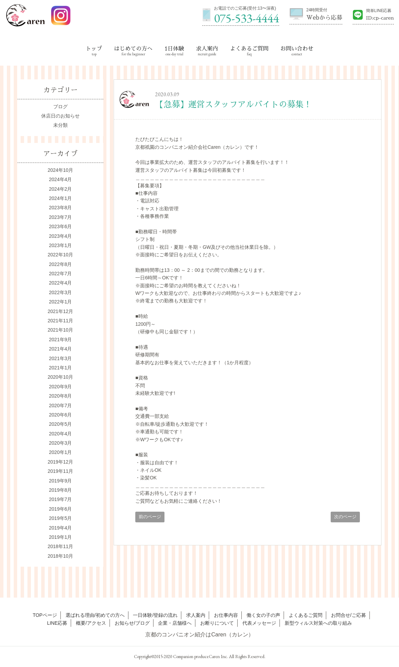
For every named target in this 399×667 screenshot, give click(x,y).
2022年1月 (60, 301)
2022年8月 (60, 264)
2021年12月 (60, 311)
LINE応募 (57, 623)
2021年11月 (60, 320)
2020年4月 (60, 433)
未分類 (60, 125)
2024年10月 (60, 170)
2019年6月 (60, 509)
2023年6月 (60, 226)
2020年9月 (60, 386)
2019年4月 (60, 528)
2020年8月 (60, 396)
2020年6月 (60, 415)
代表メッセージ (259, 623)
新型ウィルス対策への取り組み (318, 623)
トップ (94, 49)
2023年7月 (60, 217)
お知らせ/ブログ (132, 623)
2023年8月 (60, 207)
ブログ (60, 106)
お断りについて (217, 623)
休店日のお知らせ (60, 116)
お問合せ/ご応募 (348, 615)
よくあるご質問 (249, 49)
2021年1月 (60, 367)
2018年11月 (60, 546)
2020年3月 (60, 443)
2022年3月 (60, 292)
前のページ (150, 516)
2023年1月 (60, 245)
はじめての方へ (133, 49)
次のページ (345, 516)
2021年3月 (60, 358)
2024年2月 (60, 189)
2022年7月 (60, 273)
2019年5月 (60, 518)
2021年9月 (60, 339)
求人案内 (207, 49)
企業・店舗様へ (175, 623)
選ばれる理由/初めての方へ (95, 615)
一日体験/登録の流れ (155, 615)
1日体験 (174, 49)
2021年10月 (60, 330)
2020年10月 (60, 377)
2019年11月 (60, 471)
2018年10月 (60, 556)
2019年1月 (60, 537)
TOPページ (45, 615)
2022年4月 (60, 283)
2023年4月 (60, 236)
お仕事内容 (226, 615)
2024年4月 (60, 179)
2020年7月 (60, 405)
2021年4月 (60, 349)
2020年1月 (60, 452)
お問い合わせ (296, 49)
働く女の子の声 (263, 615)
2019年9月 (60, 480)
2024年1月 (60, 198)
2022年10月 (60, 254)
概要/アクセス (91, 623)
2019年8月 (60, 490)
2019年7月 (60, 499)
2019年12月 (60, 462)
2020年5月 (60, 424)
